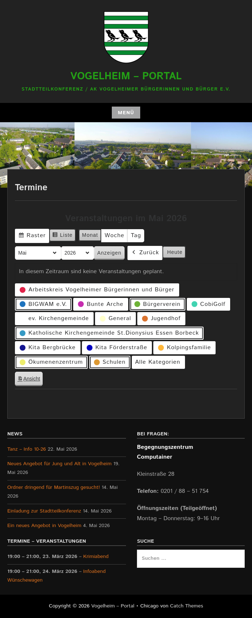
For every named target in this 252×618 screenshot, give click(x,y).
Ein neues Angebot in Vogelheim (44, 525)
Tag (136, 235)
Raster (32, 237)
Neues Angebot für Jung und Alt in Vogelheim (59, 463)
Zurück (145, 253)
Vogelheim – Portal (126, 76)
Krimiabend (96, 556)
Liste (62, 236)
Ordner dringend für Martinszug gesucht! (53, 487)
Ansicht (30, 380)
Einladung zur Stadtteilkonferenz (44, 511)
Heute (174, 252)
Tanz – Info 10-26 (26, 449)
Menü (126, 112)
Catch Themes (186, 606)
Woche (114, 235)
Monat (90, 235)
